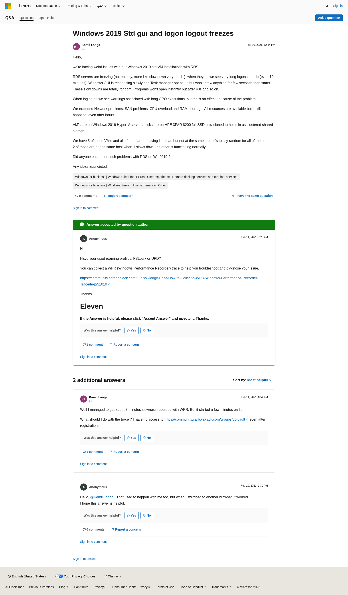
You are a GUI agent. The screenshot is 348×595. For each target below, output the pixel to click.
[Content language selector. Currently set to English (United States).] (26, 576)
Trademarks (220, 587)
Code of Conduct (191, 587)
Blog (62, 587)
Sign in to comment (86, 208)
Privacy (99, 587)
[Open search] (326, 6)
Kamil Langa (91, 45)
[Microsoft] (8, 6)
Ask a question (329, 18)
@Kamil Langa (102, 497)
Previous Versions (41, 587)
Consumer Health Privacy (130, 587)
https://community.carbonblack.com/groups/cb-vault (204, 419)
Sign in (338, 6)
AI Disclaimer (14, 587)
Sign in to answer (85, 559)
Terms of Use (165, 587)
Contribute (81, 587)
